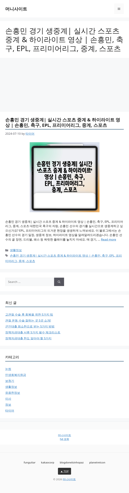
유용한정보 (12, 393)
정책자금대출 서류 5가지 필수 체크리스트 (32, 332)
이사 (8, 399)
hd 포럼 (64, 439)
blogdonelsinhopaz (72, 462)
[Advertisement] (64, 85)
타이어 (9, 411)
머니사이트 (16, 9)
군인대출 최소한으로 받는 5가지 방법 (29, 326)
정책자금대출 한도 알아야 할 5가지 (28, 338)
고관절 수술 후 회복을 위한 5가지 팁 (29, 314)
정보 (8, 405)
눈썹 (8, 369)
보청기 (9, 381)
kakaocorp (47, 462)
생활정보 (16, 250)
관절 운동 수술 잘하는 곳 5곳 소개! (28, 320)
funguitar (30, 462)
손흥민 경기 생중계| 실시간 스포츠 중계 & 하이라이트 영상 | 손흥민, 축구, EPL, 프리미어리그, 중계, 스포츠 (62, 122)
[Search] (59, 282)
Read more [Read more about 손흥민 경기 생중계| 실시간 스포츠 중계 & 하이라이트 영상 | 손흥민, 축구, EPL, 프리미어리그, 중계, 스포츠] (108, 239)
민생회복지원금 (15, 375)
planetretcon (97, 462)
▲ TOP (64, 471)
